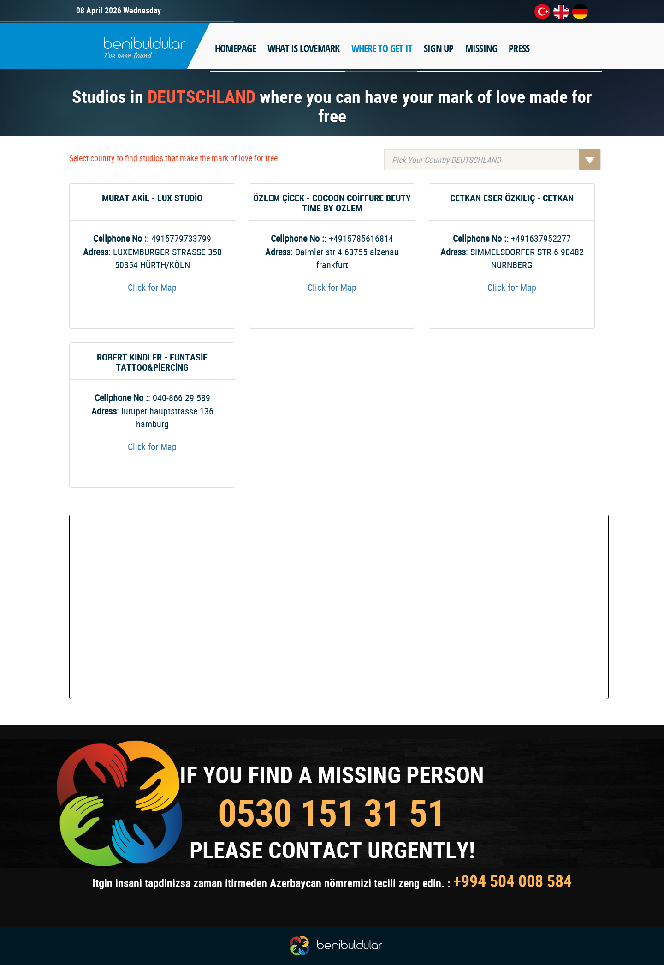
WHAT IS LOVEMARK (303, 48)
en (561, 11)
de (580, 11)
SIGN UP (439, 48)
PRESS (519, 48)
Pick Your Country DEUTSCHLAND (496, 159)
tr (542, 11)
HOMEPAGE (235, 48)
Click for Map (152, 287)
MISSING (481, 48)
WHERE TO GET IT (381, 48)
